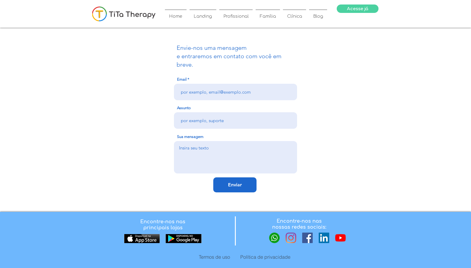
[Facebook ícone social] (307, 238)
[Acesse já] (357, 9)
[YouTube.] (340, 238)
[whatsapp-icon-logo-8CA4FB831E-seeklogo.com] (274, 238)
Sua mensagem (190, 137)
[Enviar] (235, 184)
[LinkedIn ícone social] (324, 238)
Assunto (184, 108)
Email (182, 79)
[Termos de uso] (214, 257)
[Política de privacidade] (265, 257)
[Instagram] (291, 238)
